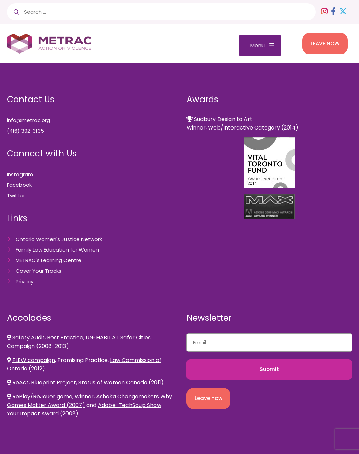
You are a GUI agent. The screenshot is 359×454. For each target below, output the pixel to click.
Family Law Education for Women (57, 249)
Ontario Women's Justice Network (59, 239)
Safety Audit (28, 338)
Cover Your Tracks (38, 270)
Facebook (19, 184)
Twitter (16, 195)
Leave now (208, 398)
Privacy (24, 281)
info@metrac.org (28, 120)
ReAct (20, 383)
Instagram (20, 174)
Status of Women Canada (112, 383)
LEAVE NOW (325, 43)
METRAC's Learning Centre (48, 260)
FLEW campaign (33, 360)
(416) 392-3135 (25, 130)
